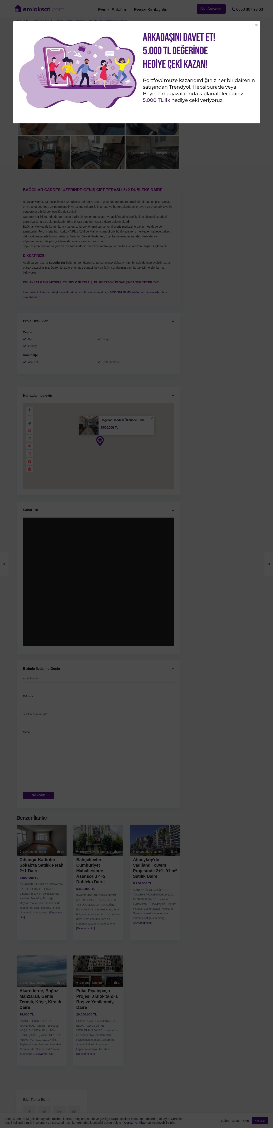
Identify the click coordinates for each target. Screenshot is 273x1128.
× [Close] (256, 25)
